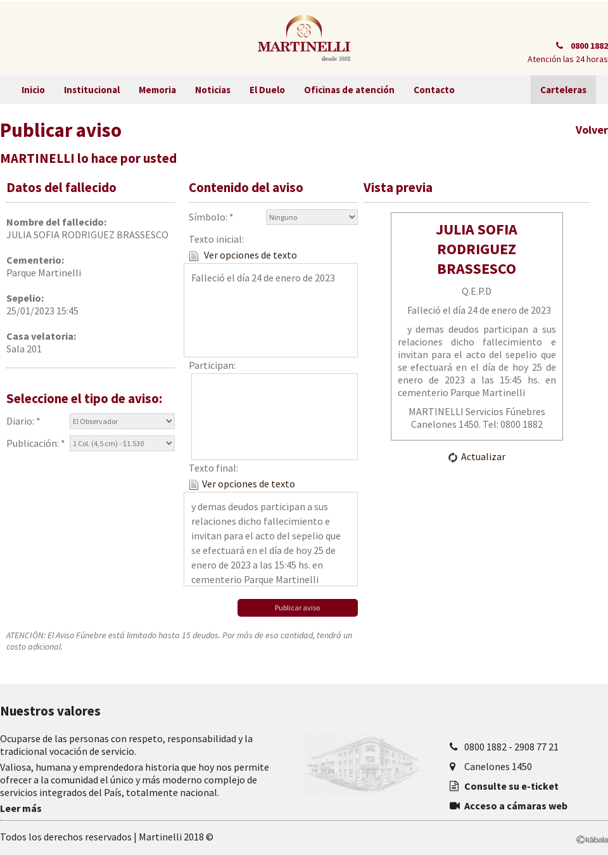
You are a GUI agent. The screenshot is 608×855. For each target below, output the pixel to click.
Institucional (92, 90)
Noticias (213, 90)
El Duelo (267, 90)
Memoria (157, 90)
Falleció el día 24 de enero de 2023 (270, 310)
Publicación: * (90, 443)
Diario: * (90, 421)
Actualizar (476, 456)
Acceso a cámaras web (515, 805)
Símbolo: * (273, 217)
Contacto (434, 90)
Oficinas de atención (349, 90)
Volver (592, 129)
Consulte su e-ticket (511, 786)
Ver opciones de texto (243, 254)
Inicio (33, 90)
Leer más (21, 808)
